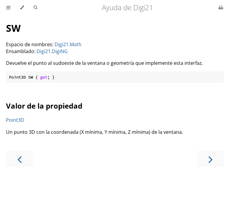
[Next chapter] (210, 159)
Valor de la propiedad (44, 106)
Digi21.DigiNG (52, 51)
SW (13, 28)
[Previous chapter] (19, 159)
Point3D (15, 120)
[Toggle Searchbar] (35, 7)
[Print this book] (221, 7)
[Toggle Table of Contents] (8, 7)
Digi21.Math (68, 44)
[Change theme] (22, 7)
